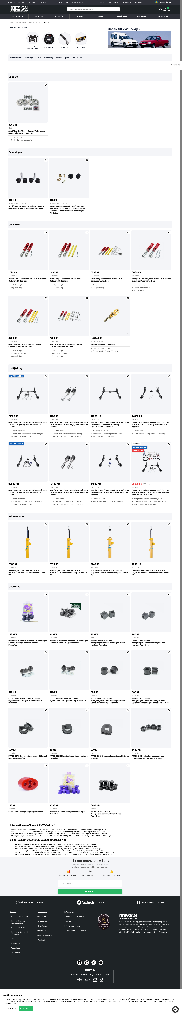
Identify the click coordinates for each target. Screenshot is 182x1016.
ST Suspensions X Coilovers (103, 344)
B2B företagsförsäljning (75, 917)
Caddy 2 (38, 22)
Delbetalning (43, 917)
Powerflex (12, 638)
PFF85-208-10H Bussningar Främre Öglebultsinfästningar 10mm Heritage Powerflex (25, 700)
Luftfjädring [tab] (50, 58)
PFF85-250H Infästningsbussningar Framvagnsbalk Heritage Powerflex (148, 757)
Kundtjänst (42, 926)
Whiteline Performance (17, 203)
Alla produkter (32, 40)
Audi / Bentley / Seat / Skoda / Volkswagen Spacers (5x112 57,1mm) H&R (26, 132)
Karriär (68, 921)
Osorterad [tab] (61, 58)
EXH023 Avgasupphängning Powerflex (25, 812)
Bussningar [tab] (30, 58)
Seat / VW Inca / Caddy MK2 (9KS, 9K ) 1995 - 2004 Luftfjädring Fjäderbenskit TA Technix (27, 424)
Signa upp (90, 892)
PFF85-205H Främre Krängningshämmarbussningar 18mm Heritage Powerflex (148, 643)
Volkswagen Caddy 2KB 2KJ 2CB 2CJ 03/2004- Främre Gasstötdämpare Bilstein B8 (109, 573)
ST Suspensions (97, 341)
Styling (81, 40)
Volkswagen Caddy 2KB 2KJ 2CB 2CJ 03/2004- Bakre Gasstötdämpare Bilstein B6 (26, 573)
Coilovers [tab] (40, 58)
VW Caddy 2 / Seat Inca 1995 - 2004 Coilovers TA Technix (65, 280)
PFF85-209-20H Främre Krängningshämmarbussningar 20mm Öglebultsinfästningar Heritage (108, 700)
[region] (90, 109)
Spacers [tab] (70, 58)
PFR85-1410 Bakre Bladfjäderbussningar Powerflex (67, 813)
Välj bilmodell (18, 16)
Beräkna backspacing (19, 917)
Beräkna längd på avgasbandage (18, 922)
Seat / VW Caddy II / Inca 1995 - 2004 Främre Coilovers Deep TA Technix (151, 280)
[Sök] (93, 9)
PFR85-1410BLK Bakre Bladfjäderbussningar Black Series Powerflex (106, 814)
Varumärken (162, 16)
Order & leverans (44, 931)
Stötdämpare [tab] (80, 58)
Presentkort (15, 943)
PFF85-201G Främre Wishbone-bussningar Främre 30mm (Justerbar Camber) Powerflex (27, 643)
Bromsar (48, 40)
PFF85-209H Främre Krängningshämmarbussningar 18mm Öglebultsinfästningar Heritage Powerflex (150, 700)
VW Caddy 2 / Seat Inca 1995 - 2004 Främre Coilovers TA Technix (27, 280)
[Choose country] (163, 2)
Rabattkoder (16, 948)
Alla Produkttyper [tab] (17, 58)
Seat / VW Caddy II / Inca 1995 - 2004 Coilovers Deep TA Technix (24, 345)
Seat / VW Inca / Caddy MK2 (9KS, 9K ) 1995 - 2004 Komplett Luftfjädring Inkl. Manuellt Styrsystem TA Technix (151, 492)
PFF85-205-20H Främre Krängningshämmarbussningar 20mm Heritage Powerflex (108, 643)
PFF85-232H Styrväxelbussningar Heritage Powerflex (69, 757)
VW (30, 22)
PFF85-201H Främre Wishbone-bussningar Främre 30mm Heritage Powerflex (69, 642)
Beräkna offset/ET (18, 928)
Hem (12, 22)
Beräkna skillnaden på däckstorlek (19, 933)
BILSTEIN (12, 568)
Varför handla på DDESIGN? (76, 931)
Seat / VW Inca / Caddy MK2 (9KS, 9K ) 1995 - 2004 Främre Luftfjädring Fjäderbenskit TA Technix (69, 424)
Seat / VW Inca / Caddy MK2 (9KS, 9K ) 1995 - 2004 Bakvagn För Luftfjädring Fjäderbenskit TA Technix (110, 424)
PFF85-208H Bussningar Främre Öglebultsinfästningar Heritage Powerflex (68, 699)
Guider (13, 939)
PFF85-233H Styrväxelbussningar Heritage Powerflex (110, 757)
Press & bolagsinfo (73, 926)
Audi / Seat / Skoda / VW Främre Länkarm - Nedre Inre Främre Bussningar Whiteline (27, 207)
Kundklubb (42, 921)
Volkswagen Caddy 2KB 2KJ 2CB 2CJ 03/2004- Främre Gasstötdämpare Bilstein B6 (68, 573)
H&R (10, 128)
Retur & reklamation (45, 935)
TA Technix (12, 276)
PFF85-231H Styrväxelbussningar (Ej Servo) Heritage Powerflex (27, 757)
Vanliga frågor (43, 940)
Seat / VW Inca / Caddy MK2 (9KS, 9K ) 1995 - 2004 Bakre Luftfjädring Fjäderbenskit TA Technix (151, 424)
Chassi (46, 22)
